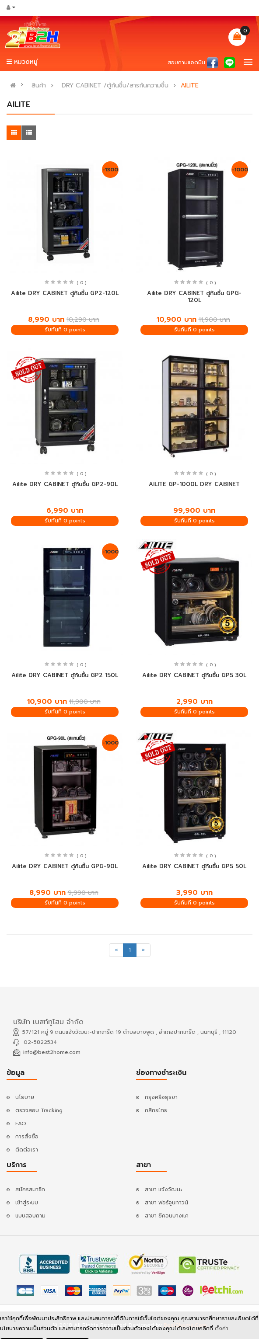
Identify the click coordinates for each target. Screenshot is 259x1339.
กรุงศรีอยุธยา (161, 1097)
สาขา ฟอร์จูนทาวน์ (166, 1203)
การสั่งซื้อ (26, 1137)
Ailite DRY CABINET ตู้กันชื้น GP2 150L (64, 675)
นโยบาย (24, 1097)
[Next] (143, 950)
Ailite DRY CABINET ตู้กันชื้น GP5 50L (194, 866)
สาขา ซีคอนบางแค (167, 1216)
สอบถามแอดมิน (186, 62)
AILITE (190, 85)
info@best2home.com (51, 1052)
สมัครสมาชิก (30, 1189)
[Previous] (116, 950)
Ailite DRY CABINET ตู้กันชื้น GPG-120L (194, 297)
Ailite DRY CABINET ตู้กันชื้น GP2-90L (65, 484)
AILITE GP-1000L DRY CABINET (194, 484)
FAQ (20, 1123)
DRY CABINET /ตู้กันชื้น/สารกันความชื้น (115, 85)
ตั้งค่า (221, 1329)
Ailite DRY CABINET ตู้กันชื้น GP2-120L (65, 293)
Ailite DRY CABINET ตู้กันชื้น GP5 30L (194, 675)
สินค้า (39, 85)
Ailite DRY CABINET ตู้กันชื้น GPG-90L (65, 866)
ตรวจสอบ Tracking (39, 1110)
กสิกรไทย (156, 1110)
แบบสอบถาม (30, 1216)
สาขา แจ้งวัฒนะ (163, 1189)
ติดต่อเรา (26, 1150)
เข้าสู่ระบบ (26, 1203)
